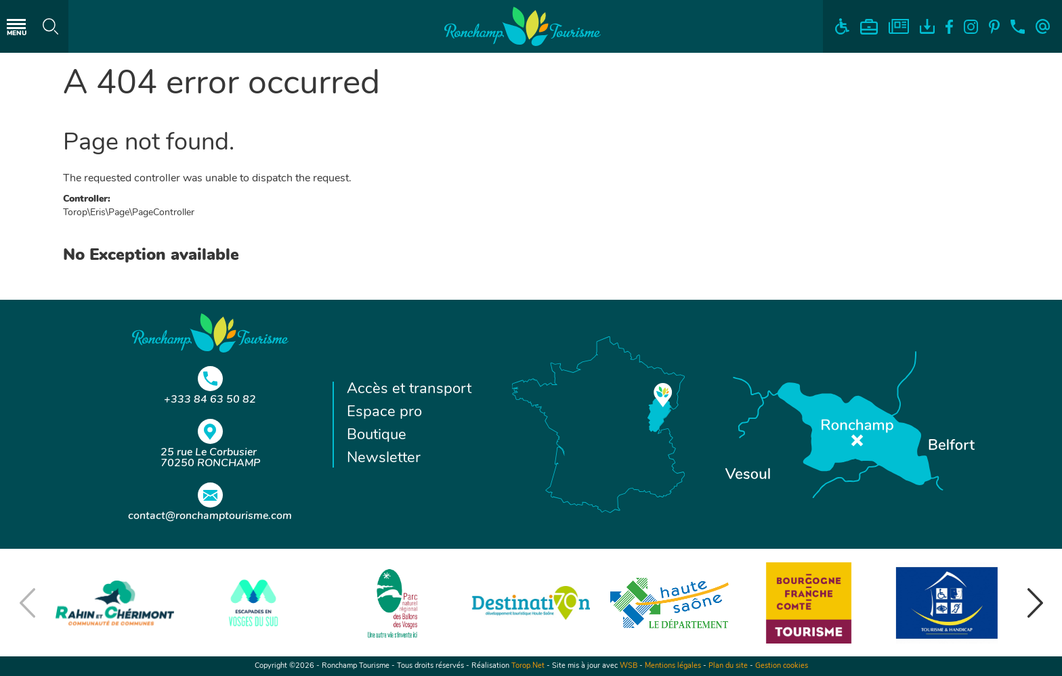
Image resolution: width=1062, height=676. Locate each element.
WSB (628, 666)
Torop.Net (528, 666)
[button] (1035, 603)
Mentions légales (673, 666)
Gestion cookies (781, 666)
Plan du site (728, 666)
